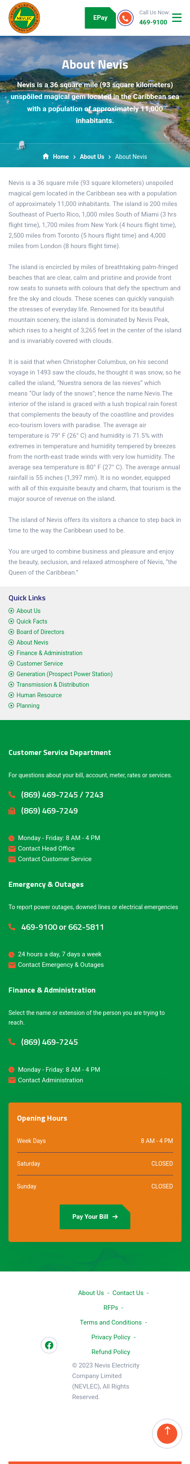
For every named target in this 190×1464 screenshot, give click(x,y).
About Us (92, 156)
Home (56, 156)
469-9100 (153, 22)
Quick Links (27, 597)
